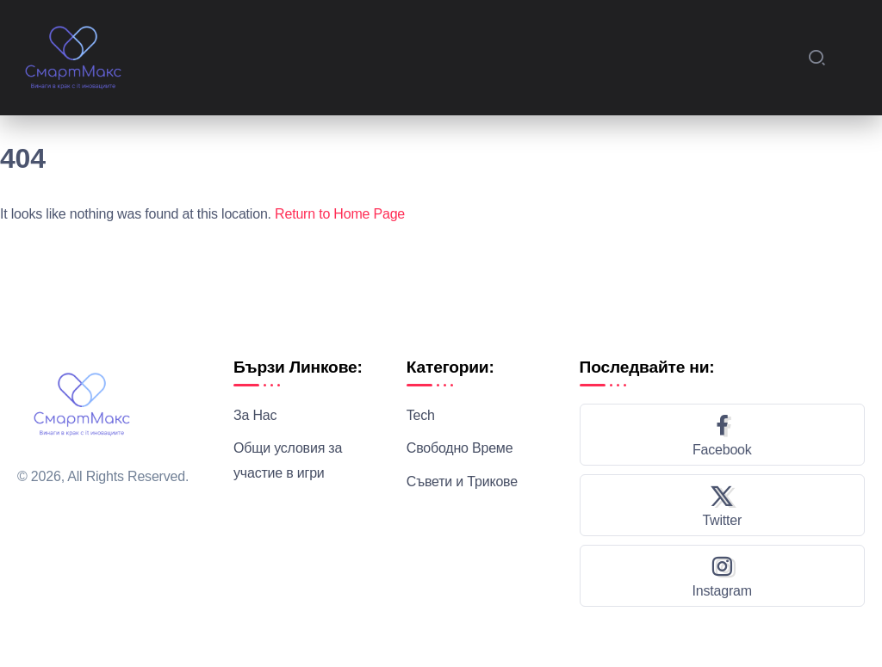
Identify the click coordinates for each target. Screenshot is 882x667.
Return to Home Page (340, 214)
